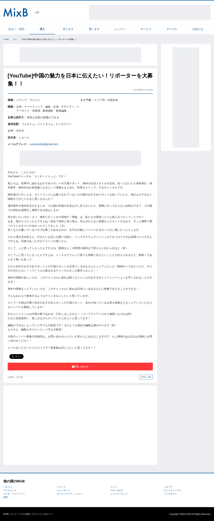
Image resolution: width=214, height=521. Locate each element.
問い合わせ (80, 366)
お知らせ (197, 29)
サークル (172, 29)
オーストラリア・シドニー (70, 494)
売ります (68, 29)
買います (94, 29)
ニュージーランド (119, 494)
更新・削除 (146, 377)
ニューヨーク (63, 490)
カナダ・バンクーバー (14, 494)
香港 (5, 497)
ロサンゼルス (116, 490)
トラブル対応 (23, 514)
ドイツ (113, 487)
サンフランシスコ (172, 490)
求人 (42, 29)
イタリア (168, 487)
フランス (61, 487)
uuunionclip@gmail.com (44, 144)
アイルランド (9, 490)
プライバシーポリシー (42, 514)
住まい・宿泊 (16, 29)
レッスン (120, 29)
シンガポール (170, 494)
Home (6, 39)
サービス (146, 29)
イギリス (7, 487)
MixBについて (10, 514)
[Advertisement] (150, 12)
